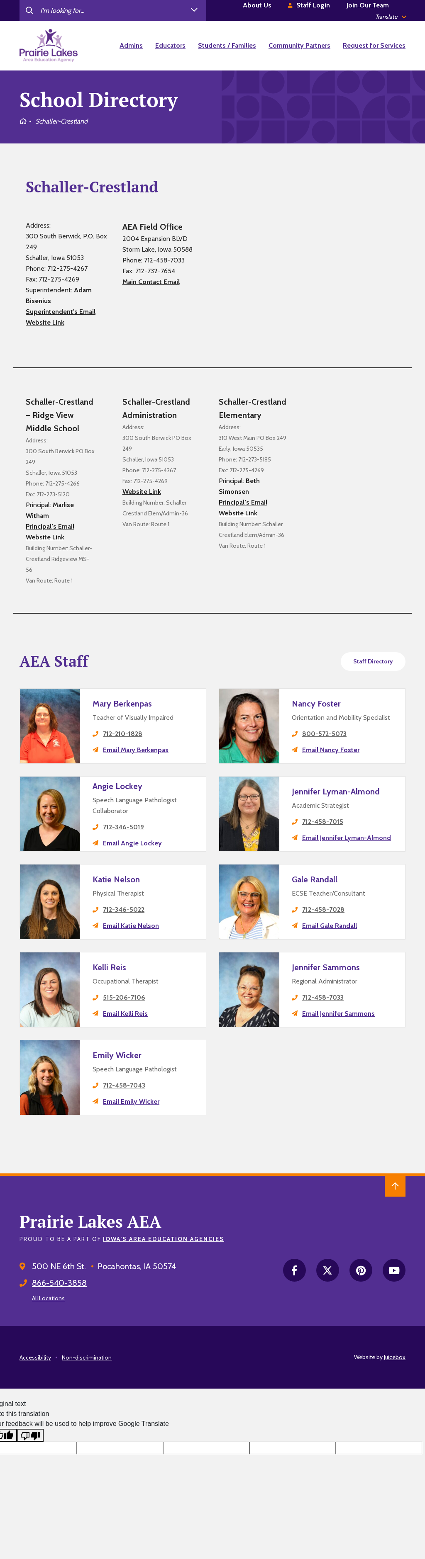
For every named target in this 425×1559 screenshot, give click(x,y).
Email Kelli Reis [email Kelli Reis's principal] (125, 1013)
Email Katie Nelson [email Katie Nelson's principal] (131, 926)
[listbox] (390, 17)
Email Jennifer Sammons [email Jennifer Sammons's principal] (338, 1013)
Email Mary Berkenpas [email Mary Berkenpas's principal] (136, 750)
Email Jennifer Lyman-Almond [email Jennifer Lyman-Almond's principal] (346, 838)
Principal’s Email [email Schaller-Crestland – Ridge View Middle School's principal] (50, 526)
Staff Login (313, 5)
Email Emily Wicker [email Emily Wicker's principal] (131, 1101)
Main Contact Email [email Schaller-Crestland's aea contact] (151, 282)
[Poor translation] (30, 1435)
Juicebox (394, 1357)
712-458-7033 (323, 997)
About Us (257, 5)
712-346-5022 (123, 909)
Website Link (45, 322)
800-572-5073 (324, 734)
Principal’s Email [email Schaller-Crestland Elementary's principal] (243, 502)
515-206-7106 (124, 997)
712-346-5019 (123, 827)
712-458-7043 (124, 1085)
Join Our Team (368, 5)
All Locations (48, 1298)
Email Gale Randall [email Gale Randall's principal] (329, 926)
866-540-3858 (59, 1283)
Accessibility (35, 1357)
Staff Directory (373, 661)
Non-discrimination (87, 1357)
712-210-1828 (122, 734)
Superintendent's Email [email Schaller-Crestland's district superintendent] (60, 312)
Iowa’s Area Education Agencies (163, 1239)
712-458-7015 (322, 822)
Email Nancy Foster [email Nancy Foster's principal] (330, 750)
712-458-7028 (323, 909)
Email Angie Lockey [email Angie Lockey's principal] (132, 843)
